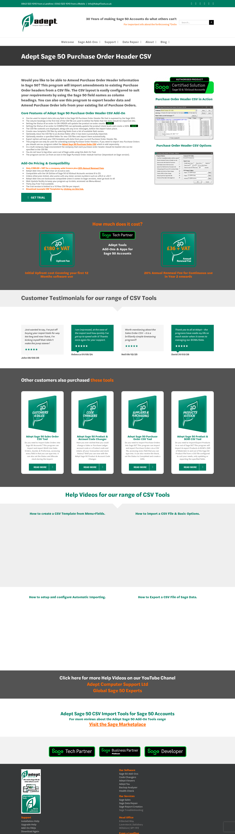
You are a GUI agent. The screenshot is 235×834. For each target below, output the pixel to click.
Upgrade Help (28, 824)
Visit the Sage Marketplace (117, 724)
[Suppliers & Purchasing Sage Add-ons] (142, 395)
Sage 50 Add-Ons (128, 773)
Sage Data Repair (128, 803)
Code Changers (127, 777)
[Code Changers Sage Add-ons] (92, 395)
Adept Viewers (127, 780)
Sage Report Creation (131, 806)
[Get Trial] (36, 197)
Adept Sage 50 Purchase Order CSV (79, 144)
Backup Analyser (128, 787)
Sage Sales (125, 799)
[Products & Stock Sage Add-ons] (192, 395)
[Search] (211, 22)
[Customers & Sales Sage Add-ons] (42, 395)
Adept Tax (124, 784)
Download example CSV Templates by (55, 188)
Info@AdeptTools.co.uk (99, 3)
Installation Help (30, 821)
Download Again (30, 831)
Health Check (126, 790)
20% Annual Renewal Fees (91, 168)
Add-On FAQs (28, 827)
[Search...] (194, 22)
